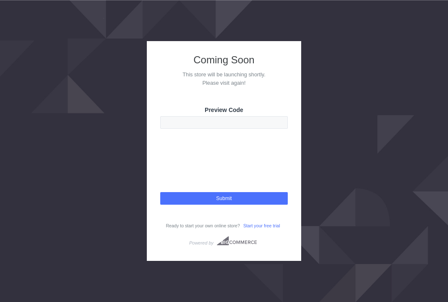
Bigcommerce (237, 240)
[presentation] (224, 167)
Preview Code (224, 110)
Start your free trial (261, 225)
